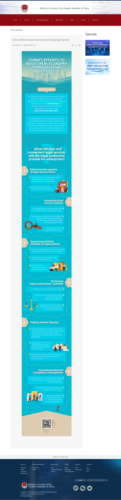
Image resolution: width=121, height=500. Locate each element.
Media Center (59, 20)
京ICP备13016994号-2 (26, 496)
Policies (72, 20)
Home (15, 20)
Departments (23, 471)
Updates (34, 469)
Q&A (87, 467)
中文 (94, 2)
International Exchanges (56, 469)
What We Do (23, 467)
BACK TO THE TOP (60, 457)
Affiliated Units (24, 473)
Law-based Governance (42, 20)
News (52, 467)
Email (87, 471)
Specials (91, 34)
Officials (22, 469)
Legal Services (78, 469)
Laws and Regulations (69, 471)
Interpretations (68, 469)
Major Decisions (35, 467)
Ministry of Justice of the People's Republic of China (64, 8)
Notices (66, 467)
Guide (76, 467)
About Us (26, 20)
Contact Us (101, 2)
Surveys (88, 469)
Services (83, 20)
